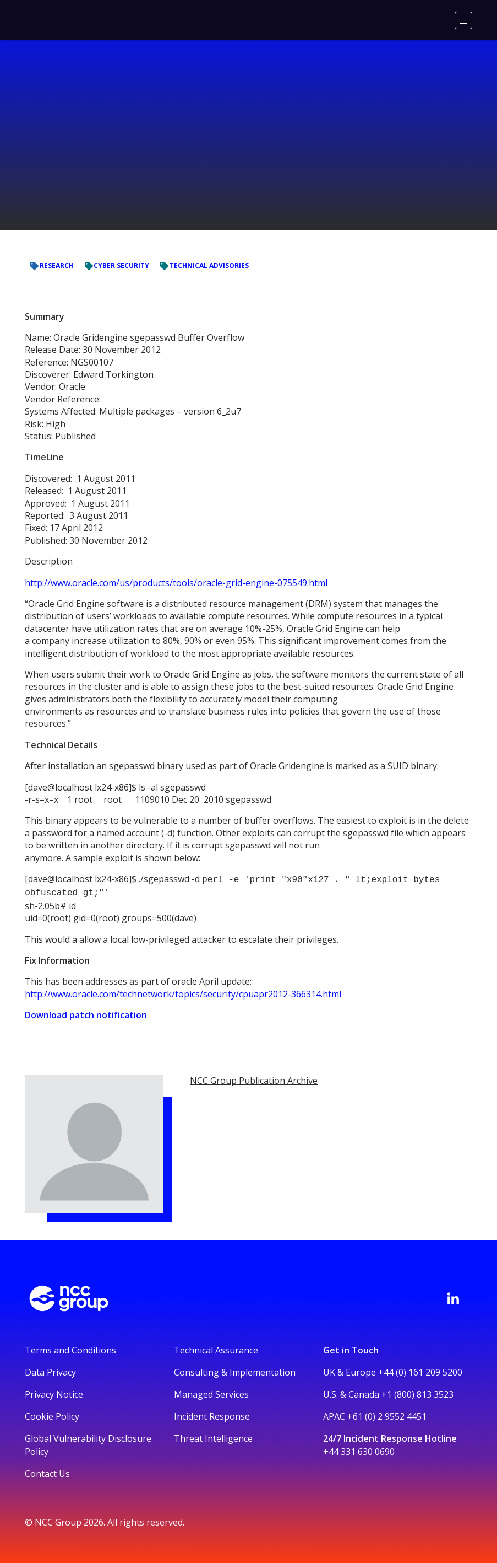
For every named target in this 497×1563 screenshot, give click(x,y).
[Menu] (463, 20)
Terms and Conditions (70, 1348)
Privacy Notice (54, 1392)
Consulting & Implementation (235, 1370)
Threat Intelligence (213, 1436)
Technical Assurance (216, 1348)
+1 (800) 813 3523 (417, 1392)
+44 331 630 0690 (359, 1449)
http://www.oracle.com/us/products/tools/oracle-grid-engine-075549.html (176, 583)
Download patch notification (86, 1013)
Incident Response (212, 1414)
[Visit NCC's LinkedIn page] (453, 1296)
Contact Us (47, 1471)
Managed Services (211, 1392)
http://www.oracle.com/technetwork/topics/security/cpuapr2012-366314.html (183, 992)
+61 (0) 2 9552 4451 (387, 1414)
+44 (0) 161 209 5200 (420, 1370)
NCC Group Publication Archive (254, 1078)
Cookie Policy (52, 1414)
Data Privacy (50, 1370)
